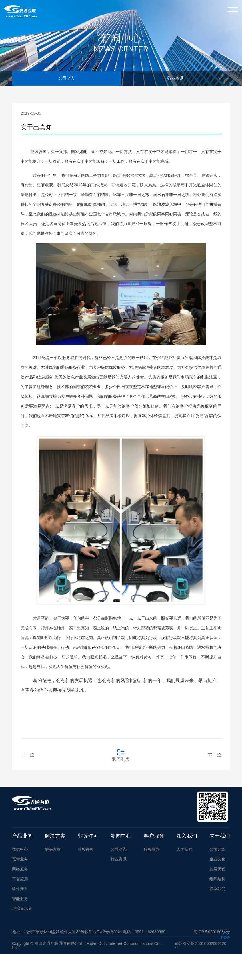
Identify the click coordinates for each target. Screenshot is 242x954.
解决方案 (55, 836)
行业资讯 (175, 78)
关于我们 (219, 836)
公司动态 (67, 78)
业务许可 (88, 836)
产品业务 (22, 836)
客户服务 (154, 836)
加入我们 (187, 836)
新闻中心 (121, 836)
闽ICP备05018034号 (211, 932)
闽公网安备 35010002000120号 (200, 945)
